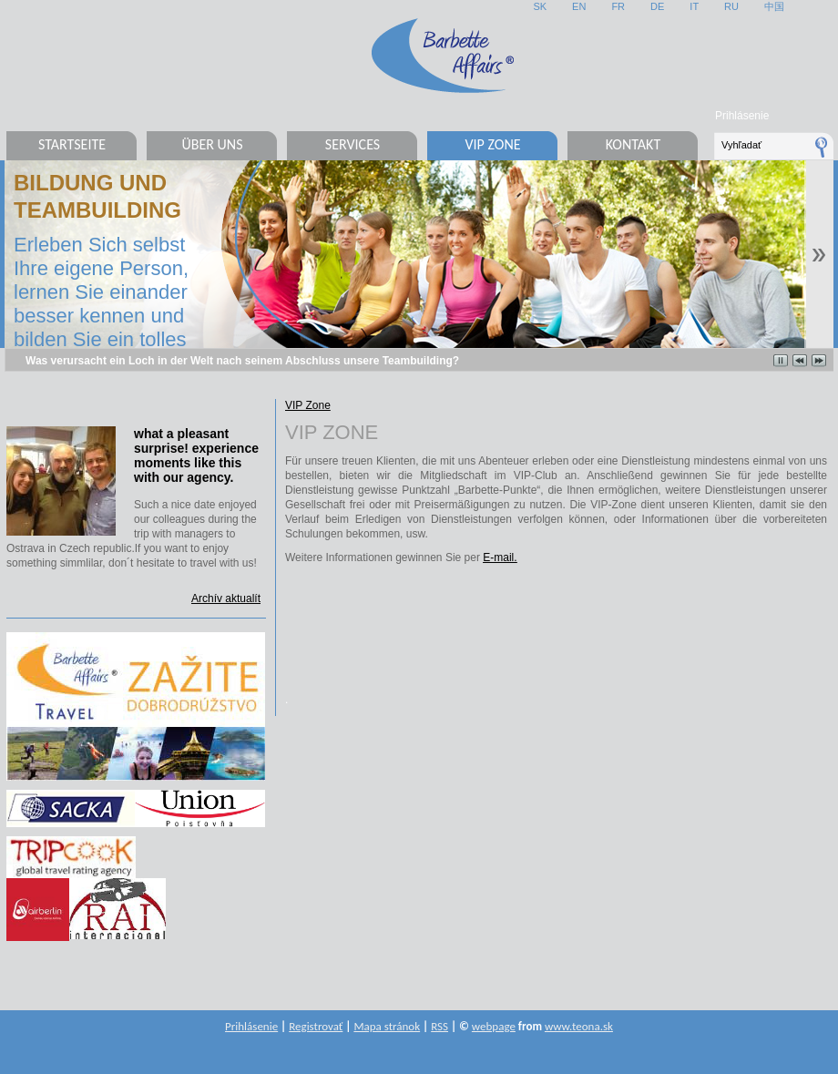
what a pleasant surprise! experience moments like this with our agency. (196, 455)
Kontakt (633, 144)
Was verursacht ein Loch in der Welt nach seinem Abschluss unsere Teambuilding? (242, 360)
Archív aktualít (226, 598)
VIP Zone (492, 144)
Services (352, 144)
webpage (494, 1026)
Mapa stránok (386, 1026)
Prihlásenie (742, 115)
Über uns (211, 144)
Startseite (72, 144)
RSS (439, 1026)
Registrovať (315, 1026)
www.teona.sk (579, 1026)
